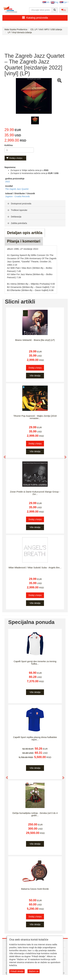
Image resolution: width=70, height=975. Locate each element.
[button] (3, 455)
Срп (63, 2)
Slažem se (33, 971)
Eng (54, 2)
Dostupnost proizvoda (19, 203)
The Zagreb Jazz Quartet (17, 189)
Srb (45, 2)
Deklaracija (14, 216)
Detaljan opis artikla (24, 233)
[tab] (35, 203)
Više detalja (35, 375)
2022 (7, 181)
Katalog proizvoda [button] (35, 17)
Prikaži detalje (16, 971)
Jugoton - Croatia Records (17, 196)
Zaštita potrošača (17, 223)
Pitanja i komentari (23, 241)
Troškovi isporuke (17, 210)
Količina (8, 145)
